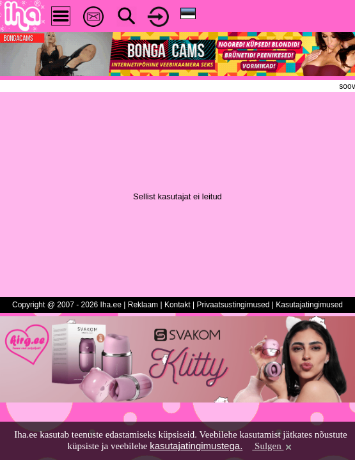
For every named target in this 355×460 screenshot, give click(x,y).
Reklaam (143, 304)
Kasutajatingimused (309, 304)
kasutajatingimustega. (196, 445)
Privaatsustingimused (232, 304)
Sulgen (273, 446)
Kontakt (177, 304)
